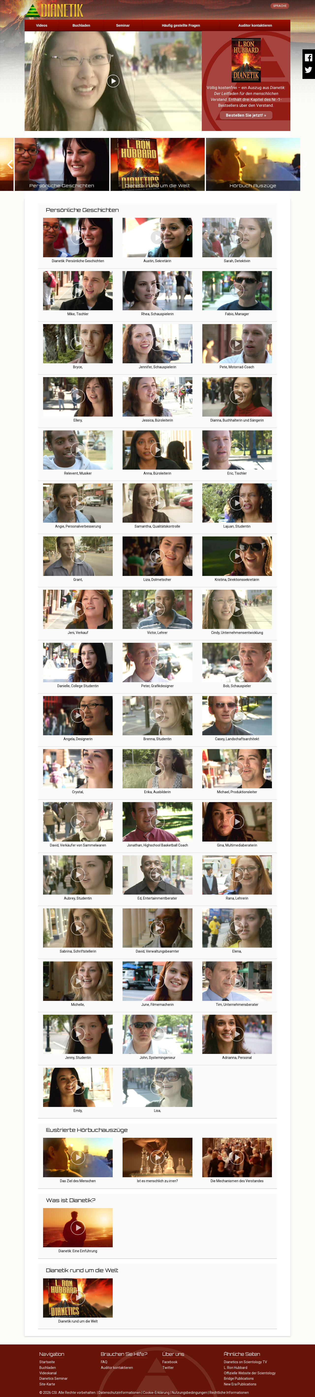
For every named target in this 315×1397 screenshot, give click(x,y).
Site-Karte (47, 1384)
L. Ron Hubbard (235, 1368)
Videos (41, 25)
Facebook (169, 1362)
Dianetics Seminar (53, 1378)
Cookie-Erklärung (156, 1393)
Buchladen (81, 25)
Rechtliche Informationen (229, 1393)
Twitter (168, 1368)
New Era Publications (240, 1384)
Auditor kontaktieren (255, 25)
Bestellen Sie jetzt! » (246, 115)
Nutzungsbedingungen (189, 1393)
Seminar (123, 25)
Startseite (47, 1362)
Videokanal (48, 1373)
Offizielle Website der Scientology (250, 1373)
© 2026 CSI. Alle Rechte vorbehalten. (67, 1393)
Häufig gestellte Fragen (181, 25)
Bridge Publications (239, 1378)
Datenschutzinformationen (119, 1393)
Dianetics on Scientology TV (245, 1362)
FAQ (104, 1362)
